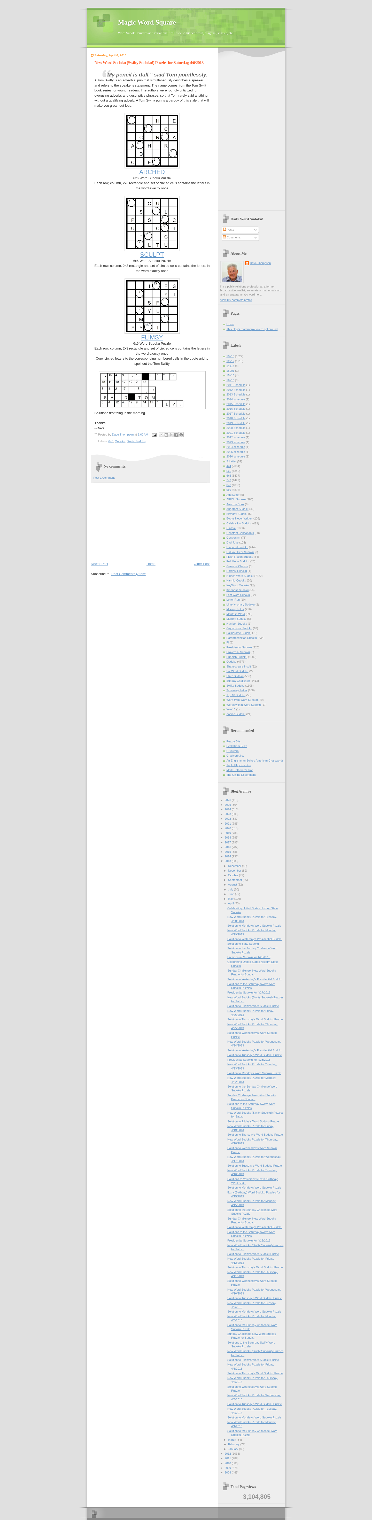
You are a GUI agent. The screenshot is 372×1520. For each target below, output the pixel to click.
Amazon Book (235, 504)
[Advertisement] (150, 522)
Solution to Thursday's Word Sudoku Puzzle (255, 1019)
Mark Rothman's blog (240, 770)
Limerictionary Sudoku (241, 604)
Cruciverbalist (235, 755)
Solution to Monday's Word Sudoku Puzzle (254, 925)
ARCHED (152, 172)
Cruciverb (233, 751)
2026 (228, 800)
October (233, 875)
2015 (228, 851)
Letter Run (233, 599)
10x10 (230, 356)
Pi (228, 642)
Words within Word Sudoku (244, 704)
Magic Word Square (147, 22)
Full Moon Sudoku (238, 561)
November (235, 870)
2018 (228, 837)
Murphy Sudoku (236, 618)
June (231, 894)
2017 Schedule (236, 413)
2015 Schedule (236, 404)
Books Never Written (240, 518)
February (234, 1444)
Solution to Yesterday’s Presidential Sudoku (254, 939)
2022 (228, 818)
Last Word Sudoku (238, 594)
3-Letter (231, 461)
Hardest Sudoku (237, 570)
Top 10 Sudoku (236, 695)
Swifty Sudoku (136, 441)
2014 (228, 856)
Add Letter (233, 494)
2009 (228, 1467)
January (233, 1449)
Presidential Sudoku (239, 647)
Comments (232, 237)
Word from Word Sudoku (242, 699)
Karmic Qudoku (236, 580)
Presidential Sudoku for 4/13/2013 (248, 1240)
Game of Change (237, 566)
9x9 (229, 489)
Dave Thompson (123, 434)
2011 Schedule (236, 384)
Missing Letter (235, 609)
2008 (228, 1472)
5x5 (229, 470)
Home (151, 564)
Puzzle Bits (234, 741)
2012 (228, 1453)
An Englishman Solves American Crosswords (255, 760)
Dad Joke (233, 542)
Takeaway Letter (237, 690)
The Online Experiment (241, 774)
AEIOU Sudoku (236, 499)
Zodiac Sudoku (236, 714)
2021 (228, 823)
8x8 (229, 485)
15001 (231, 370)
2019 (228, 832)
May (231, 898)
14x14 (230, 365)
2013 (228, 861)
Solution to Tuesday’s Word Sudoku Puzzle (254, 1055)
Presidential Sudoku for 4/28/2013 (248, 957)
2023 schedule (236, 442)
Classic (231, 528)
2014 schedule (236, 399)
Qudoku (120, 441)
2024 (228, 809)
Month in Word (236, 614)
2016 (228, 847)
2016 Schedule (236, 408)
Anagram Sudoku (238, 508)
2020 (228, 828)
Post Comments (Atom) (128, 574)
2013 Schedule (236, 394)
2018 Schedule (236, 418)
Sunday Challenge (238, 680)
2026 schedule (236, 456)
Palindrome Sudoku (239, 632)
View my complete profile (236, 299)
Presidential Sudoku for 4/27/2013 (248, 992)
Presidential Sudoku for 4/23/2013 (248, 1059)
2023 (228, 814)
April (231, 903)
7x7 (229, 480)
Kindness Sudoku (238, 590)
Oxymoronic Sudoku (239, 628)
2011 (228, 1458)
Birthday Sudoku (237, 513)
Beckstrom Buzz (237, 746)
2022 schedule (236, 437)
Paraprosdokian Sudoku (242, 637)
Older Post (202, 564)
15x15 (230, 375)
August (233, 884)
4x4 (229, 466)
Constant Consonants (240, 532)
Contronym (234, 537)
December (235, 865)
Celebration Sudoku (239, 523)
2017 (228, 842)
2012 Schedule (236, 389)
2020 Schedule (236, 427)
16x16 (230, 380)
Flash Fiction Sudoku (240, 556)
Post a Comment (104, 477)
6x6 (111, 441)
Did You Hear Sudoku (240, 552)
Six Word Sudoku (238, 671)
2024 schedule (236, 446)
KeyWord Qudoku (238, 585)
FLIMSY (152, 337)
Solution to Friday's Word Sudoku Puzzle (253, 1005)
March (232, 1439)
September (235, 879)
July (231, 889)
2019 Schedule (236, 423)
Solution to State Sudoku (243, 943)
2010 (228, 1463)
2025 (228, 804)
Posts (228, 229)
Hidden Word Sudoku (240, 575)
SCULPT (152, 254)
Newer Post (99, 564)
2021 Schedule (236, 432)
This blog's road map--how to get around (252, 329)
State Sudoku (235, 676)
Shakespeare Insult (239, 666)
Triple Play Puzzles (239, 765)
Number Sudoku (237, 623)
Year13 (231, 709)
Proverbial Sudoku (238, 652)
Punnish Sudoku (237, 656)
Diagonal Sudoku (237, 547)
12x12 (230, 361)
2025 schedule (236, 451)
